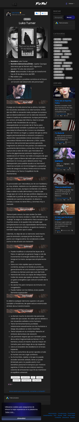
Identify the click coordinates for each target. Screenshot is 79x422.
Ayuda (60, 415)
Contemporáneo (61, 48)
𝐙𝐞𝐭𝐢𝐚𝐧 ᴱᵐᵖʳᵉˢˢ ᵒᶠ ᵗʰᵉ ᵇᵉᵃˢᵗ (62, 168)
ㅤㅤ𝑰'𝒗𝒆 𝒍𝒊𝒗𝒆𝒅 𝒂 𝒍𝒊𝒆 (59, 133)
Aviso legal (71, 415)
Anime (57, 57)
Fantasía (25, 377)
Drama (57, 51)
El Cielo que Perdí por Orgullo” (64, 218)
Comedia (58, 45)
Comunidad (59, 75)
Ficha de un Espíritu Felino (63, 102)
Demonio (15, 377)
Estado (72, 417)
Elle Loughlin (60, 142)
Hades (39, 377)
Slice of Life (59, 69)
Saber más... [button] (10, 412)
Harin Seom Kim (61, 114)
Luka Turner (15, 13)
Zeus (58, 230)
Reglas (69, 69)
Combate (66, 66)
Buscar (69, 17)
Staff (65, 415)
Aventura (67, 39)
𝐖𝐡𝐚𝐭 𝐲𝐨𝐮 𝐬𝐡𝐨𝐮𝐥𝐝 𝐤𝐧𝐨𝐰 (63, 187)
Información (52, 413)
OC (33, 377)
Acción (57, 39)
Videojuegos (59, 60)
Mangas (65, 57)
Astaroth (26, 380)
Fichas (27, 19)
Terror (68, 54)
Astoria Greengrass (63, 198)
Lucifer (16, 380)
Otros (68, 78)
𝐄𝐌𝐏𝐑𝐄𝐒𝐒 (59, 161)
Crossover (59, 78)
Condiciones (62, 413)
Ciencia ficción (61, 42)
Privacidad (71, 413)
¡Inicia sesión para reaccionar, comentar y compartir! (27, 391)
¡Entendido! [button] (21, 418)
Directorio (65, 417)
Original (58, 63)
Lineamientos (48, 415)
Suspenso (58, 54)
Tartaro (36, 380)
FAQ (55, 415)
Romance (67, 63)
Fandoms (58, 72)
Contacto (58, 417)
